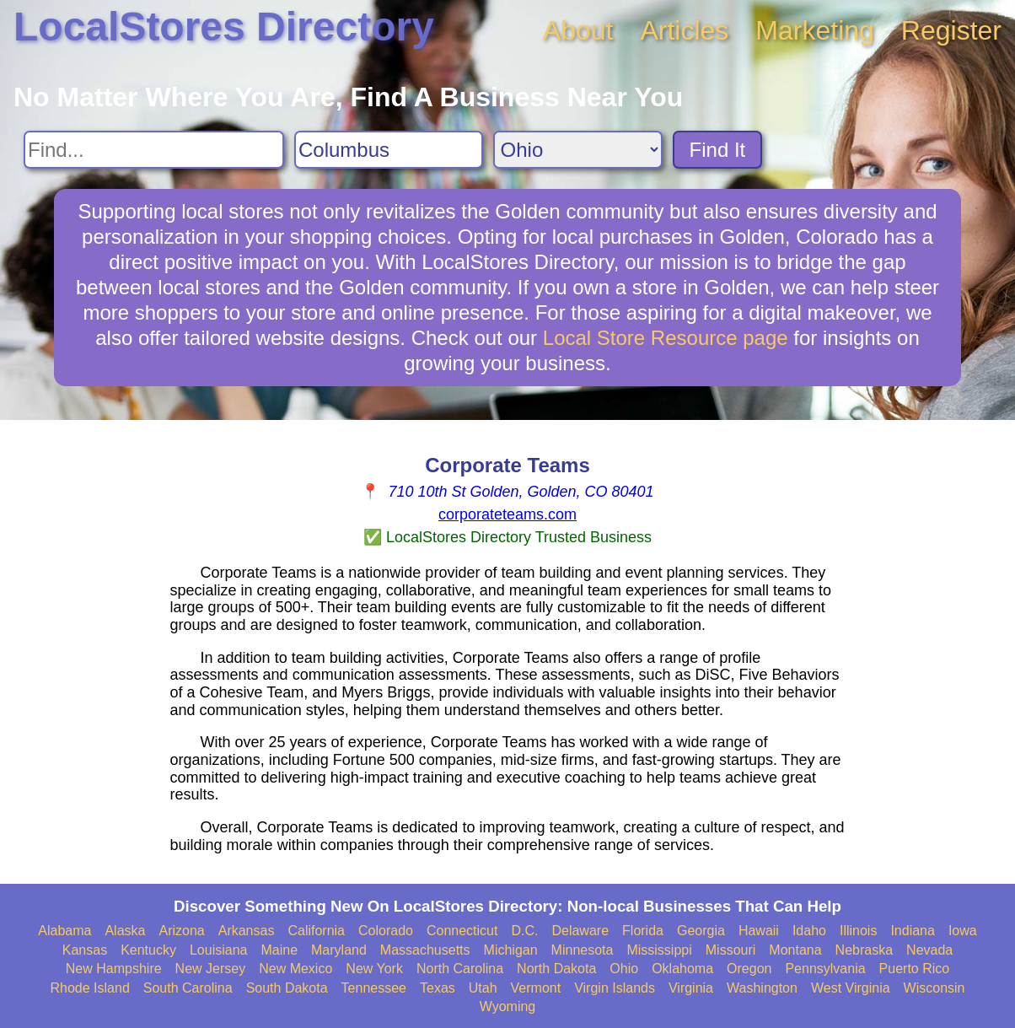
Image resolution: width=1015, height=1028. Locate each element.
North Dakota (556, 968)
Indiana (912, 930)
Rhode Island (90, 988)
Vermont (536, 988)
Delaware (580, 930)
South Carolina (188, 988)
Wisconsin (934, 988)
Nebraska (864, 950)
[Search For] (154, 150)
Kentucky (148, 950)
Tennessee (373, 988)
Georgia (701, 930)
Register (951, 30)
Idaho (809, 930)
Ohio (624, 968)
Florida (642, 930)
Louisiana (219, 950)
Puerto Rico (914, 968)
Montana (795, 950)
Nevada (929, 950)
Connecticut (462, 930)
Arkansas (246, 930)
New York (374, 968)
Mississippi (658, 950)
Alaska (125, 930)
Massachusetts (425, 950)
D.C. (524, 930)
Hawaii (758, 930)
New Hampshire (114, 968)
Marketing (814, 30)
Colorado (385, 930)
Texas (437, 988)
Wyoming (508, 1006)
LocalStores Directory (223, 26)
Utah (483, 988)
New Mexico (295, 968)
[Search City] (388, 150)
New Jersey (210, 968)
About (578, 30)
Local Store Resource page (665, 337)
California (316, 930)
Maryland (339, 950)
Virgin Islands (614, 988)
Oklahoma (682, 968)
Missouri (731, 950)
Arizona (181, 930)
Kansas (84, 950)
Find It (718, 149)
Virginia (691, 988)
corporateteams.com (507, 514)
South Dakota (287, 988)
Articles (684, 30)
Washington (762, 988)
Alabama (64, 930)
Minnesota (582, 950)
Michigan (511, 950)
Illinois (858, 930)
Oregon (749, 968)
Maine (279, 950)
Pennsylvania (825, 968)
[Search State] (578, 150)
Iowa (962, 930)
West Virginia (850, 988)
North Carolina (459, 968)
